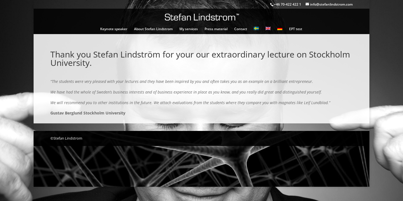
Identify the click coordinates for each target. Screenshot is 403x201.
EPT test (295, 29)
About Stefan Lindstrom (153, 29)
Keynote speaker (113, 29)
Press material (216, 29)
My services (188, 29)
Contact (240, 29)
